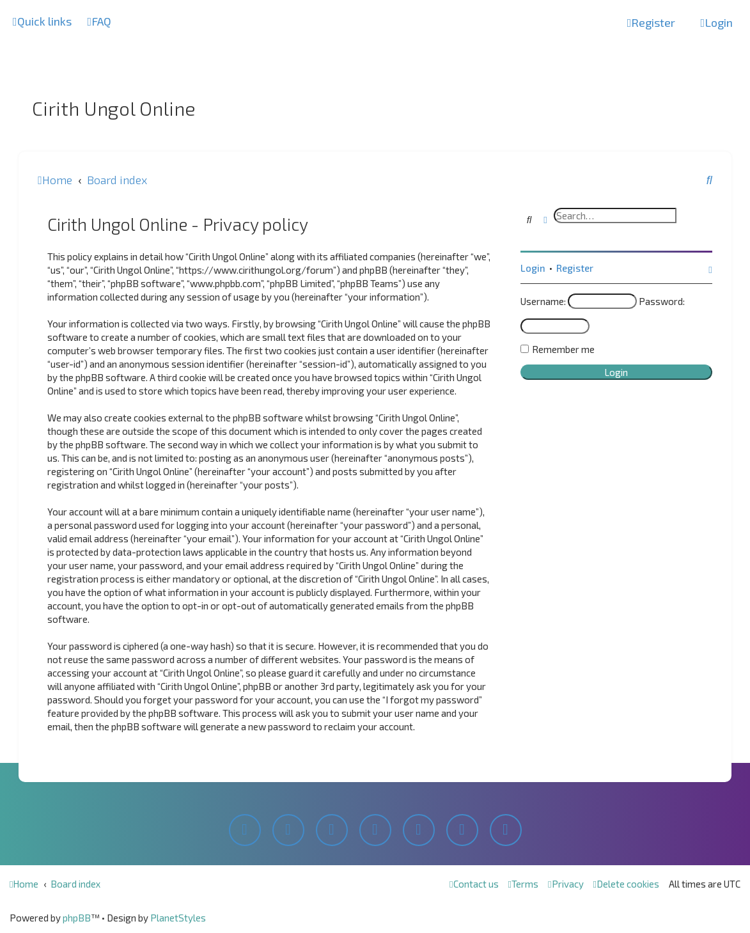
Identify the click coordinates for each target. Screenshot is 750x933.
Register (574, 268)
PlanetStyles (178, 917)
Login (532, 268)
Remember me (563, 349)
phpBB (77, 917)
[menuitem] (99, 21)
